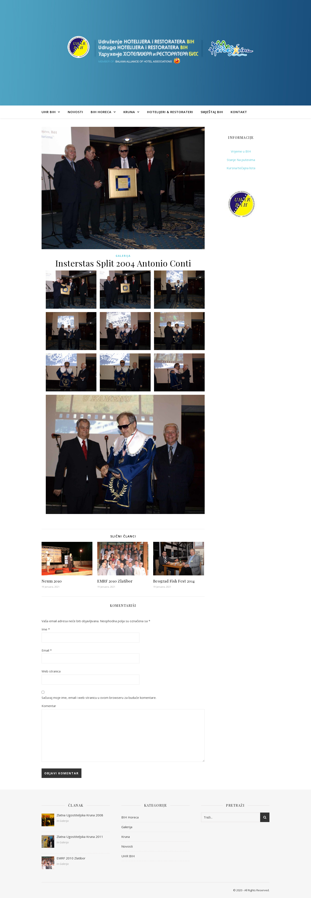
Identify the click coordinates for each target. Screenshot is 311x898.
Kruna (129, 112)
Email (47, 650)
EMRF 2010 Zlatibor (115, 581)
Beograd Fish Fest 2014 (174, 581)
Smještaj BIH (212, 112)
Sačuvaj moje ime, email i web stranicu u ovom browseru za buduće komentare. (99, 697)
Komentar (49, 706)
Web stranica (51, 671)
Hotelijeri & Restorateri (170, 112)
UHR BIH (49, 112)
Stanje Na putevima (241, 160)
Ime (46, 629)
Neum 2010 (52, 581)
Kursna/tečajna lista (241, 168)
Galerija (123, 256)
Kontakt (239, 112)
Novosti (75, 112)
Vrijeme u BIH (241, 151)
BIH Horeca (101, 112)
